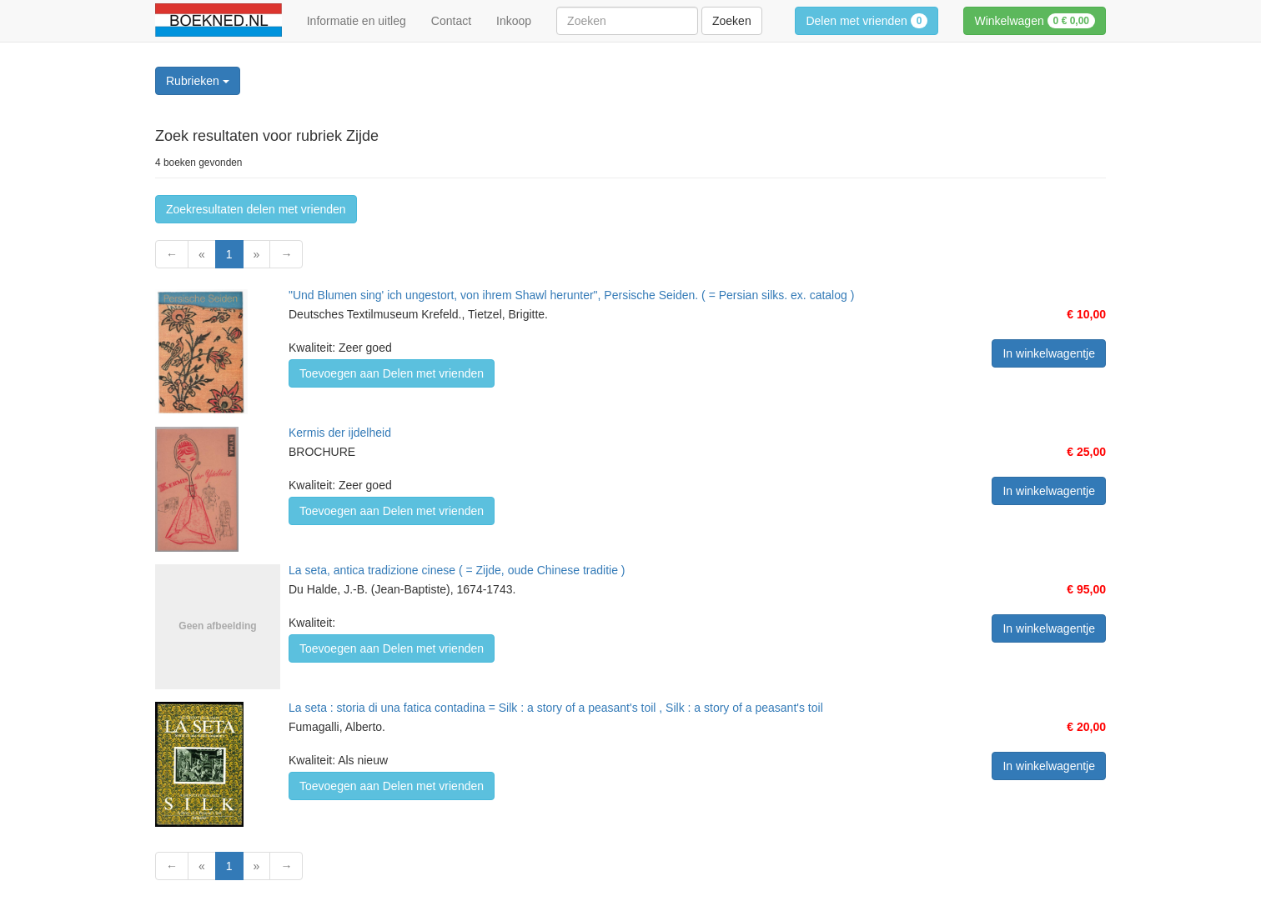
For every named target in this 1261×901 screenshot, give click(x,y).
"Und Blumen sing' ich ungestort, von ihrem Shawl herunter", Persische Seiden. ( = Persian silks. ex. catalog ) (571, 295)
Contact (451, 21)
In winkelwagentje (1048, 353)
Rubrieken (197, 81)
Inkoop (513, 21)
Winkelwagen (1034, 20)
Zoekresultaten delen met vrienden (256, 209)
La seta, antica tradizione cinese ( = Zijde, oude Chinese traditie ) (457, 570)
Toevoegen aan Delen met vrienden (391, 373)
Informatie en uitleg (356, 21)
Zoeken (731, 21)
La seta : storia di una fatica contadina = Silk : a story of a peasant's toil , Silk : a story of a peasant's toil (556, 707)
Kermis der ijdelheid (340, 432)
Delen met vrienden (866, 20)
